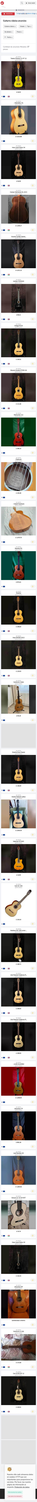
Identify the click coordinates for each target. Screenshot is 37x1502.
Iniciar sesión (30, 3)
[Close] (15, 1492)
